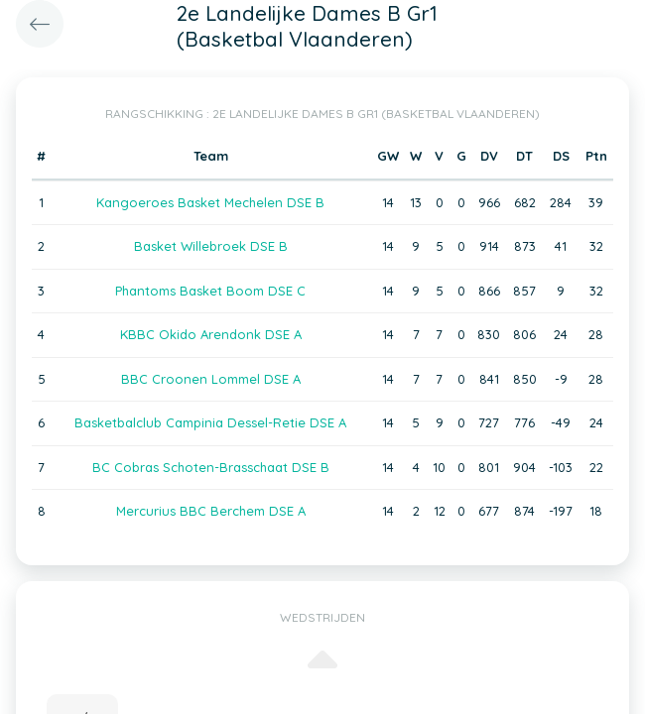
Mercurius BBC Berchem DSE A (211, 511)
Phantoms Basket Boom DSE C (210, 290)
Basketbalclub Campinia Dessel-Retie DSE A (210, 422)
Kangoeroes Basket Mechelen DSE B (210, 202)
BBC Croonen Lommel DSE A (211, 379)
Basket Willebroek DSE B (211, 246)
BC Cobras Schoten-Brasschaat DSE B (210, 467)
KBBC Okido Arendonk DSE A (211, 334)
